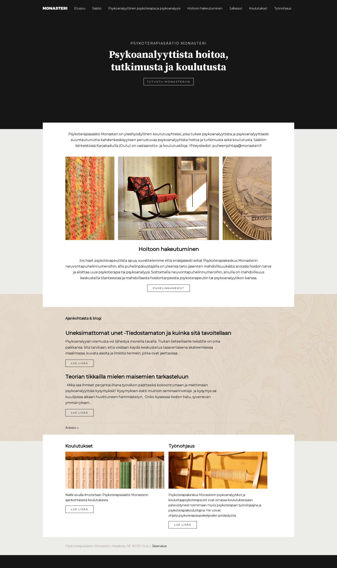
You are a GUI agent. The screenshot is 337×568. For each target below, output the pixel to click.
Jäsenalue (159, 546)
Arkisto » (72, 428)
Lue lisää (79, 363)
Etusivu (79, 8)
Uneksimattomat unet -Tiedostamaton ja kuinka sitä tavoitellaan (148, 333)
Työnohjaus (282, 8)
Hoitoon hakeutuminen (204, 8)
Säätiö (96, 8)
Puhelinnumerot (168, 288)
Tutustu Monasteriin (168, 81)
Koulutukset (258, 8)
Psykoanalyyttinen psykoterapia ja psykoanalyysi (144, 8)
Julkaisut (235, 8)
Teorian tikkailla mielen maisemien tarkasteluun (126, 377)
